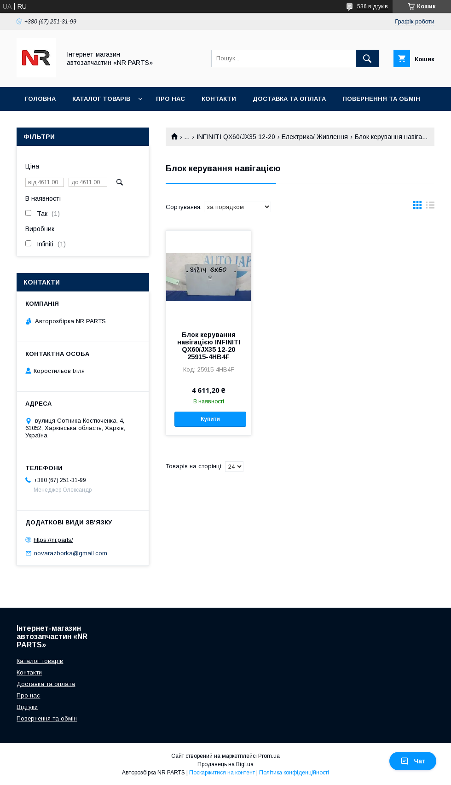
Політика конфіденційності (294, 772)
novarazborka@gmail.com (70, 553)
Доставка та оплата (289, 98)
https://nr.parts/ (53, 539)
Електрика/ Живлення (315, 136)
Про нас (170, 98)
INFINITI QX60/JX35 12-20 (236, 136)
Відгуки (27, 707)
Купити (210, 419)
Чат (412, 761)
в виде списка (430, 207)
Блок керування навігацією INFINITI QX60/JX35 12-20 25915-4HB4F (208, 346)
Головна (40, 98)
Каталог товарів (101, 98)
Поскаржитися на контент (222, 772)
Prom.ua (269, 756)
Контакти (219, 98)
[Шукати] (367, 58)
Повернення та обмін (381, 98)
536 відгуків (372, 6)
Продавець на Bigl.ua (225, 764)
